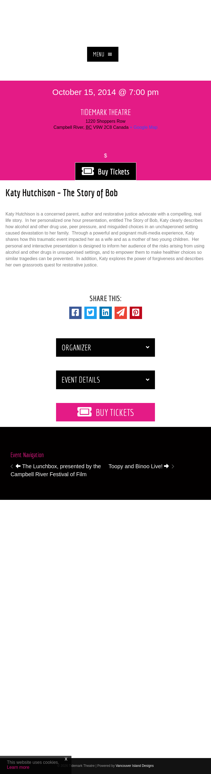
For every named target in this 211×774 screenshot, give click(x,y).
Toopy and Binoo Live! (139, 466)
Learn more (18, 767)
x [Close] (66, 758)
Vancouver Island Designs (135, 766)
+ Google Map (143, 127)
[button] (102, 54)
